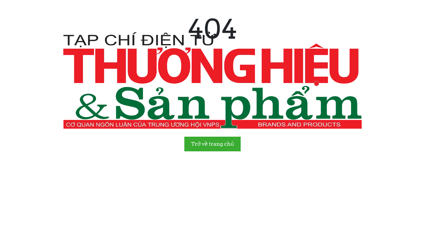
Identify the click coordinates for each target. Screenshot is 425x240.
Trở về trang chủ (212, 144)
